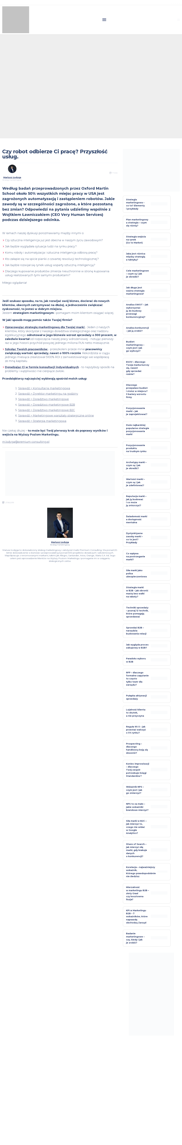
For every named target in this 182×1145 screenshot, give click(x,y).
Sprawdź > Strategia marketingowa (42, 421)
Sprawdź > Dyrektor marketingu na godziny (48, 393)
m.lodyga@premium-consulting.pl (25, 441)
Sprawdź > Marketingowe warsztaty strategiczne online (56, 415)
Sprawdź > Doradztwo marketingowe (43, 399)
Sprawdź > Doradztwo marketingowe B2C (46, 410)
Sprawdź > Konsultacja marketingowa (44, 388)
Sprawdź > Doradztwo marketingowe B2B (46, 404)
